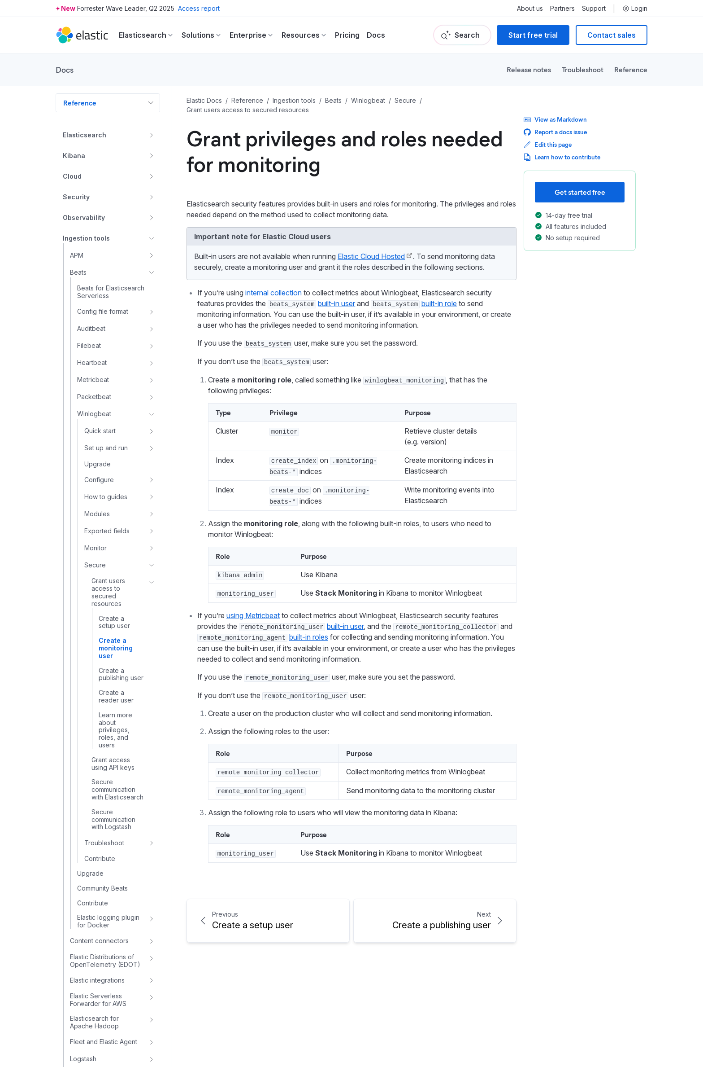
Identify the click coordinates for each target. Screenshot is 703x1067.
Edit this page (548, 144)
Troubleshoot (582, 69)
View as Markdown (555, 119)
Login (634, 8)
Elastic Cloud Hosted (371, 256)
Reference (630, 69)
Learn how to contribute (562, 157)
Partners (562, 8)
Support (594, 8)
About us (530, 8)
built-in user (336, 303)
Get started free (580, 192)
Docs (376, 35)
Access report (199, 8)
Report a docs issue (555, 131)
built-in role (439, 303)
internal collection (273, 292)
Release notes (529, 69)
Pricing (347, 35)
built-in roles (308, 636)
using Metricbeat (253, 615)
